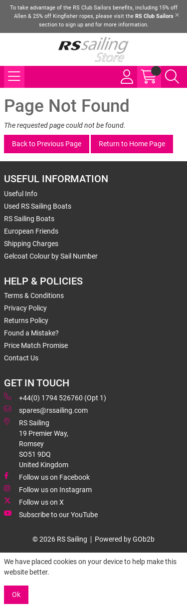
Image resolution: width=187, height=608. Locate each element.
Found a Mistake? (31, 333)
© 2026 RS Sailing (59, 539)
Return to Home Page (132, 144)
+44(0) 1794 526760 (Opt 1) (55, 397)
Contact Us (21, 358)
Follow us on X (34, 501)
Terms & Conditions (34, 296)
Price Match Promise (36, 345)
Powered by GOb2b (125, 539)
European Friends (31, 231)
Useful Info (20, 194)
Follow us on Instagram (48, 489)
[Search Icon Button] (172, 77)
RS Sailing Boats (29, 219)
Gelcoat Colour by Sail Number (51, 256)
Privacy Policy (25, 308)
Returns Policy (26, 320)
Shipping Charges (31, 244)
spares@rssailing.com (46, 409)
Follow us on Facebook (47, 476)
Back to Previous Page (46, 144)
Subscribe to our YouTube (51, 514)
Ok (16, 595)
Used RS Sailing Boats (37, 206)
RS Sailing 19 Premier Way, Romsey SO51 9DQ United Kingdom (36, 443)
